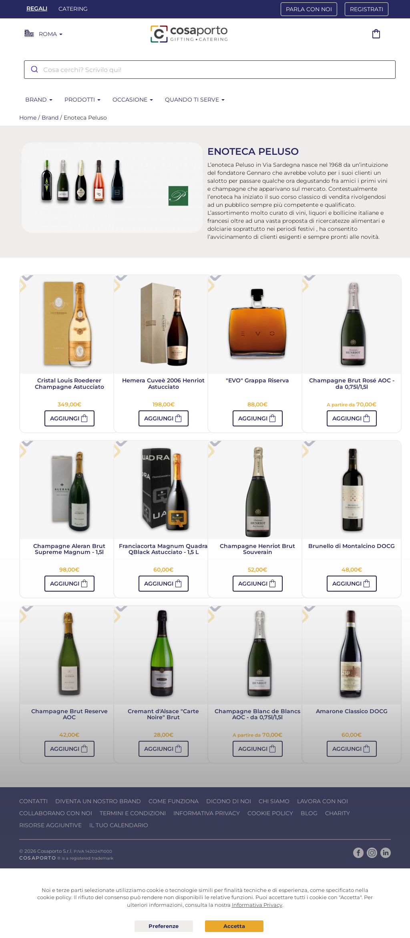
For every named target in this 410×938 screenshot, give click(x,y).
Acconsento (234, 926)
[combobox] (210, 69)
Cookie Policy (270, 813)
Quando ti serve (195, 99)
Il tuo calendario (118, 825)
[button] (352, 418)
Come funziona (174, 801)
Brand (38, 99)
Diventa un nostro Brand (98, 801)
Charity (337, 813)
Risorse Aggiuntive (50, 825)
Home (27, 117)
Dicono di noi (228, 801)
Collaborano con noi (55, 813)
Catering (73, 8)
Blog (309, 813)
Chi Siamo (274, 801)
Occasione (133, 99)
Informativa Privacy (206, 813)
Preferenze (164, 926)
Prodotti (82, 99)
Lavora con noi (322, 801)
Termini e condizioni (133, 813)
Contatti (33, 801)
